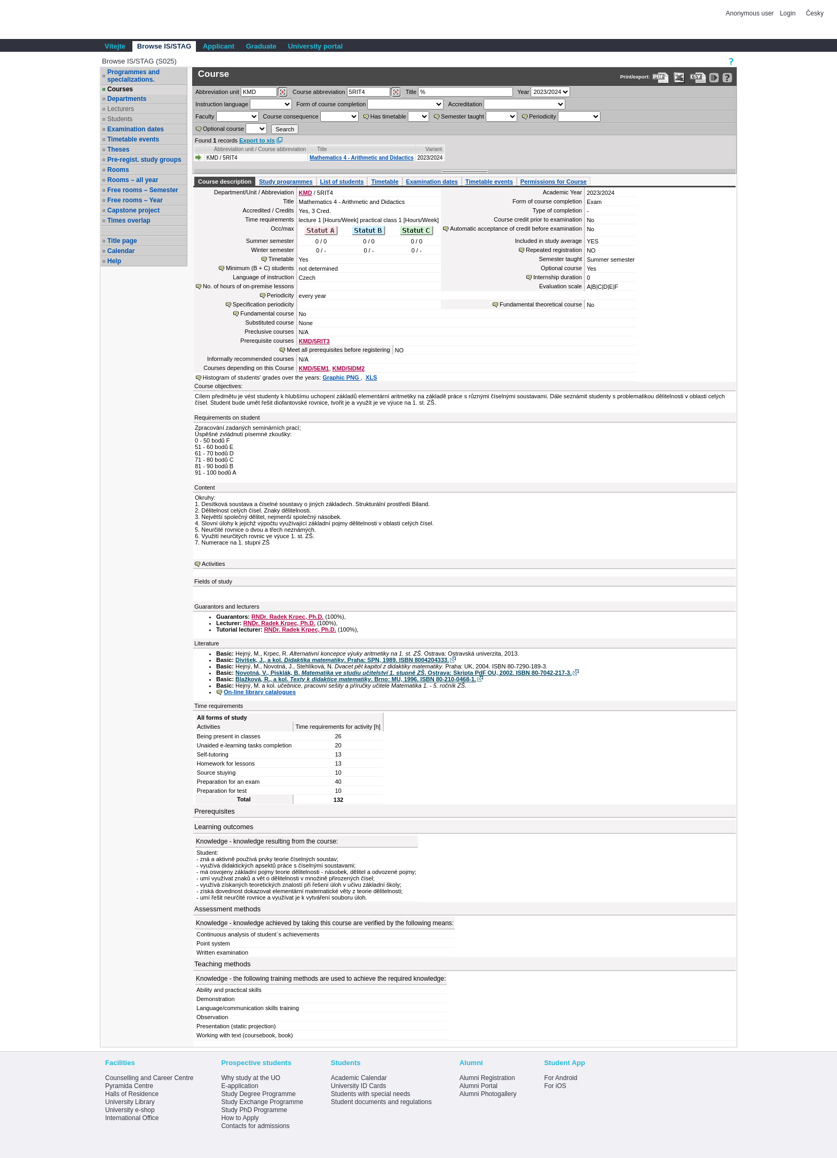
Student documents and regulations (381, 1102)
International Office (132, 1118)
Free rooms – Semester (142, 190)
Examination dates (135, 129)
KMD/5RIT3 (314, 341)
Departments (126, 99)
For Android (560, 1078)
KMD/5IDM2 (349, 368)
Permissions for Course (553, 181)
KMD (305, 193)
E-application (239, 1086)
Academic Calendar (359, 1078)
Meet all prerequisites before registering (338, 349)
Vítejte (115, 46)
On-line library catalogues (260, 692)
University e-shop (130, 1110)
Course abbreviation (319, 92)
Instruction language (221, 104)
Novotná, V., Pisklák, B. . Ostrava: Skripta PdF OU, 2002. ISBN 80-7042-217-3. (403, 672)
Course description (224, 181)
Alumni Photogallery (488, 1094)
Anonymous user (751, 13)
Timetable (384, 181)
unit (217, 92)
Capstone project (133, 210)
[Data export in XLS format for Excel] (679, 77)
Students (119, 119)
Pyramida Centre (129, 1086)
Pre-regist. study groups (144, 159)
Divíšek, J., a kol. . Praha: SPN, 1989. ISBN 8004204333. (342, 660)
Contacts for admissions (255, 1126)
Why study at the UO (250, 1078)
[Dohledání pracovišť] (282, 92)
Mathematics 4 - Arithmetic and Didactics (362, 158)
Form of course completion (331, 104)
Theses (118, 149)
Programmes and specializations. (133, 75)
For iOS (555, 1086)
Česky (815, 13)
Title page (122, 241)
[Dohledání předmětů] (395, 92)
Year (523, 92)
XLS (371, 377)
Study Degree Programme (258, 1094)
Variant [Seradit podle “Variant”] (433, 149)
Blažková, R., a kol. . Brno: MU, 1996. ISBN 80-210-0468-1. (355, 679)
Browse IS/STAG (164, 46)
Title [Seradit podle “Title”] (322, 149)
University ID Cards (358, 1086)
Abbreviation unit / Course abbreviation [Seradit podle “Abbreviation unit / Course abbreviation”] (260, 149)
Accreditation (465, 104)
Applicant (218, 46)
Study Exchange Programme (262, 1102)
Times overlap (128, 220)
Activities (213, 564)
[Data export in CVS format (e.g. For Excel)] (698, 77)
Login (787, 13)
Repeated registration (554, 250)
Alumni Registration (487, 1078)
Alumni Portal (479, 1086)
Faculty (204, 116)
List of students (342, 181)
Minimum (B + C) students (260, 268)
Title (411, 92)
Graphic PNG (341, 377)
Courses (120, 89)
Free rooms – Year (135, 200)
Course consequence (291, 116)
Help (114, 261)
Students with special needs (370, 1094)
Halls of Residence (132, 1094)
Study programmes (285, 181)
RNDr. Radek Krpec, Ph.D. (287, 616)
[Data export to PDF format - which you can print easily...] (660, 77)
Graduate (261, 46)
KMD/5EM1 (314, 368)
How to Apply (239, 1118)
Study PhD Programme (254, 1110)
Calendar (121, 251)
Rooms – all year (132, 180)
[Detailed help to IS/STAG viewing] (727, 77)
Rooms (118, 170)
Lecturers (120, 109)
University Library (130, 1102)
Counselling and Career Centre (149, 1078)
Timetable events (133, 139)
